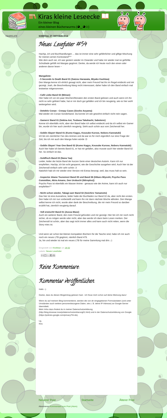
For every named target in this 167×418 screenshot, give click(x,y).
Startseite (87, 400)
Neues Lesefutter (54, 251)
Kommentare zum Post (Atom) (63, 406)
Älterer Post (126, 400)
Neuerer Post (47, 400)
